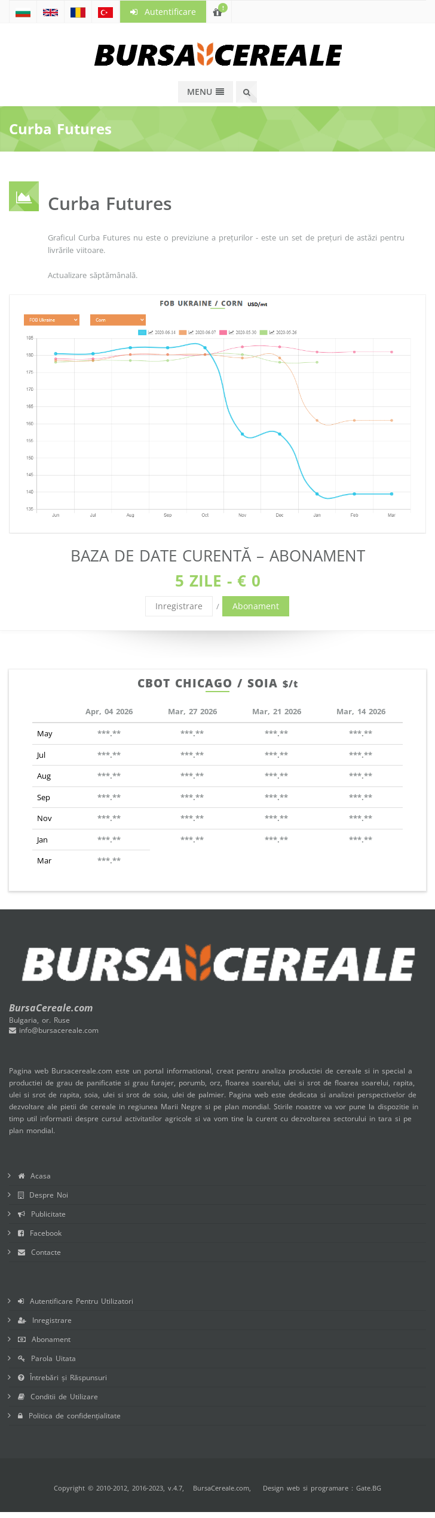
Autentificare (163, 11)
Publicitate (42, 1214)
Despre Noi (43, 1195)
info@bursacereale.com (54, 1030)
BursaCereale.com (221, 1487)
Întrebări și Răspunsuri (62, 1377)
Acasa (34, 1176)
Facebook (40, 1233)
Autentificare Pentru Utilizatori (75, 1301)
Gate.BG (368, 1487)
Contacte (39, 1252)
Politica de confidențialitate (69, 1416)
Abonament (255, 606)
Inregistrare (179, 606)
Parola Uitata (47, 1358)
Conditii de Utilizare (58, 1397)
